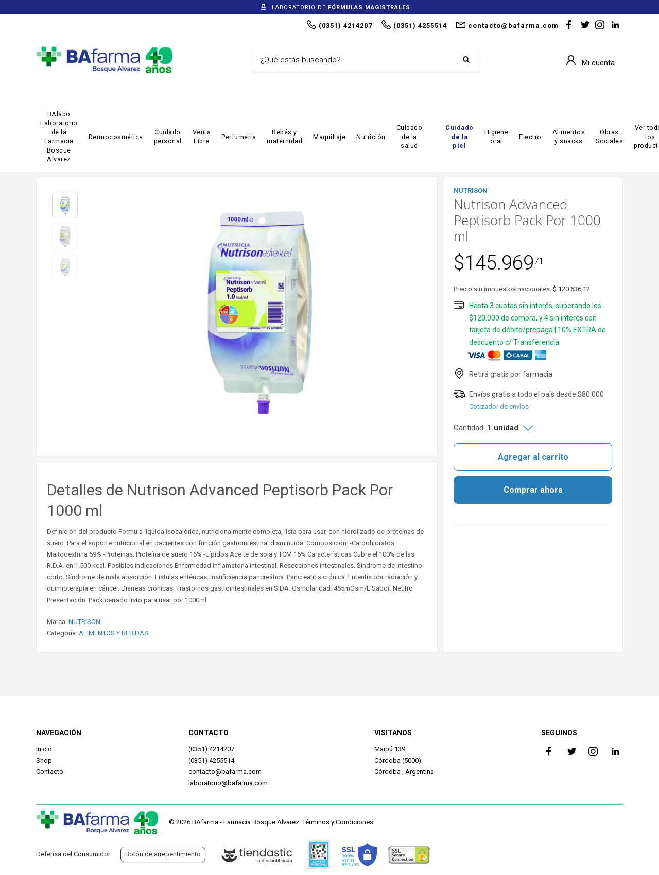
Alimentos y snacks (568, 136)
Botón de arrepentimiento (163, 854)
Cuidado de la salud (409, 136)
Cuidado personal (168, 136)
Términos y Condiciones (337, 822)
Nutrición (371, 137)
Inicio (44, 749)
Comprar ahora (533, 490)
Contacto (49, 772)
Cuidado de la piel (459, 136)
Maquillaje (329, 137)
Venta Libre (202, 136)
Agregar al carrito (533, 457)
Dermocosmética (116, 137)
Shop (44, 760)
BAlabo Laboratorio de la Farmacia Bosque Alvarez (59, 136)
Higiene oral (496, 136)
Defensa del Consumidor (73, 854)
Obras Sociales (609, 136)
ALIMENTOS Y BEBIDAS (113, 633)
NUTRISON (84, 622)
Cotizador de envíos (499, 406)
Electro (530, 137)
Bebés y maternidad (284, 136)
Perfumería (238, 137)
